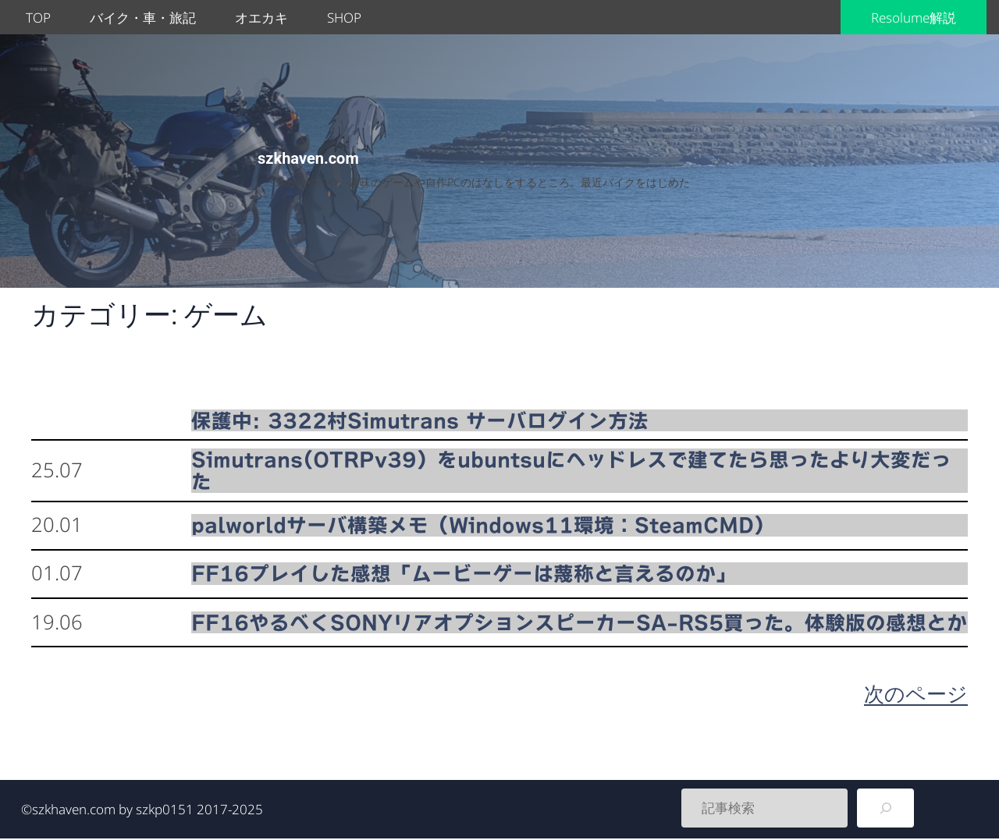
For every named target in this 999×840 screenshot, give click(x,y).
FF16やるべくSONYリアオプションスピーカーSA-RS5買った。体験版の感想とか (579, 622)
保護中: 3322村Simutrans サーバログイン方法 (420, 420)
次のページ (916, 693)
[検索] (885, 808)
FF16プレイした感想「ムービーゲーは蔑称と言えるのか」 (463, 573)
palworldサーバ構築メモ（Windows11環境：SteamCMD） (482, 525)
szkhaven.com (308, 158)
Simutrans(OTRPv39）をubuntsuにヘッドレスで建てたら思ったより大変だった (571, 470)
